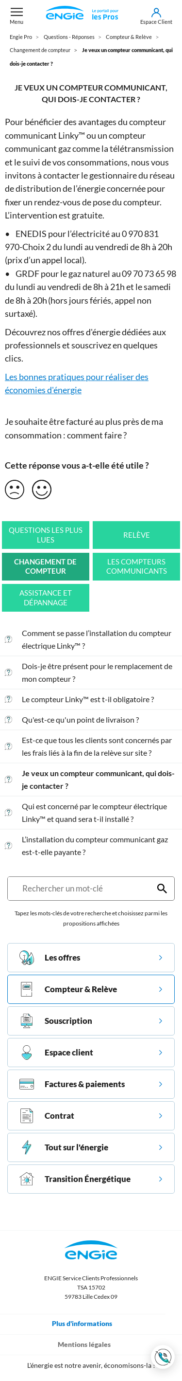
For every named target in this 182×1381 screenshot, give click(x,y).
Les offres (49, 957)
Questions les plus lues (46, 535)
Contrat (46, 1115)
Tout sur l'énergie (63, 1147)
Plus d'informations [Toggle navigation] (89, 1323)
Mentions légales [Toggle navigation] (91, 1344)
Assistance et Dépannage (45, 598)
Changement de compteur (45, 567)
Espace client (56, 1052)
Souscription (55, 1021)
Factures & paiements (72, 1084)
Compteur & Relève (68, 989)
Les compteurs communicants (136, 567)
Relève (136, 535)
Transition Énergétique (75, 1179)
